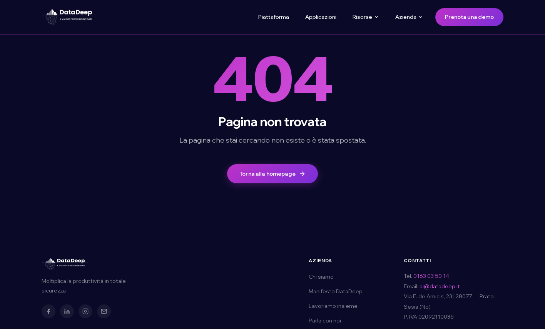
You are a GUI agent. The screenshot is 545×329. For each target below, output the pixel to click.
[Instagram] (85, 311)
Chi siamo (321, 276)
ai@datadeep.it (440, 286)
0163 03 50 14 (431, 276)
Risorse (366, 16)
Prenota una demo (469, 16)
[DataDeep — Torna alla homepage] (68, 16)
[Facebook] (48, 311)
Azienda (409, 16)
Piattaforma (273, 16)
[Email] (104, 311)
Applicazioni (320, 16)
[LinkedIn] (67, 311)
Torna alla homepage (272, 173)
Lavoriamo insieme (333, 305)
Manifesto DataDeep (336, 291)
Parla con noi (325, 320)
